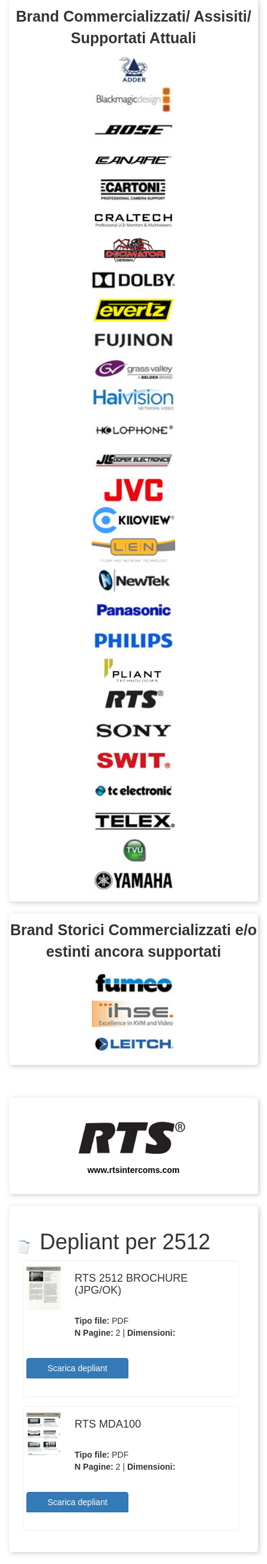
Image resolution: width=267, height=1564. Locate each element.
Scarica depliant (77, 1368)
